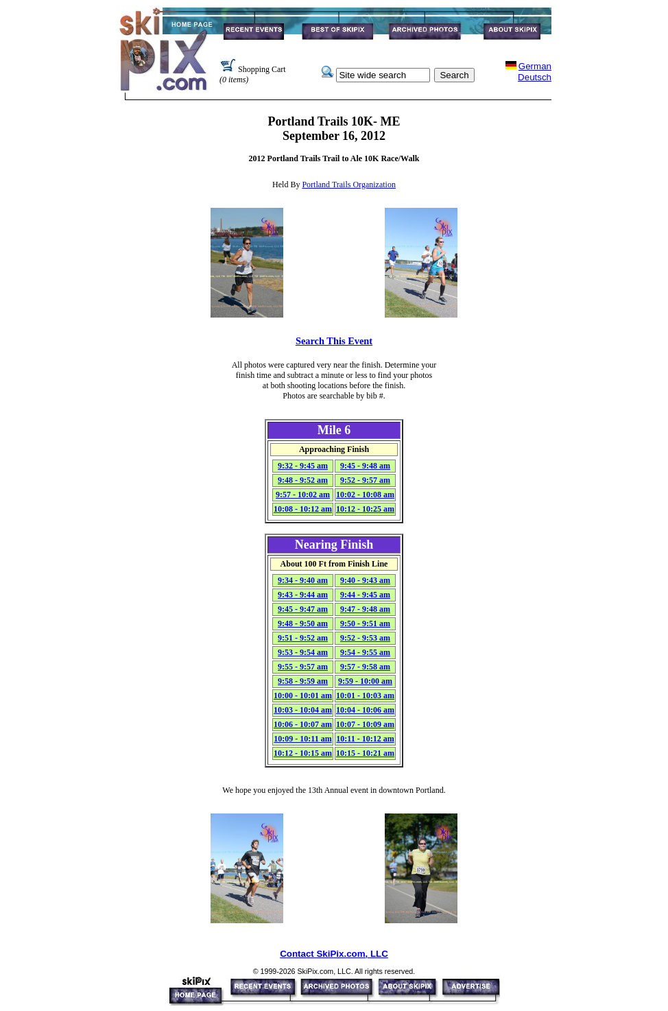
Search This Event (334, 340)
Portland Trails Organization (348, 184)
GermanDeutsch (534, 71)
